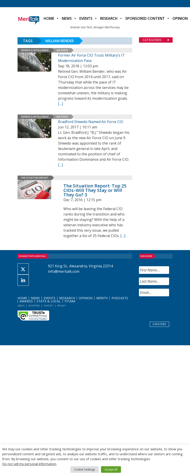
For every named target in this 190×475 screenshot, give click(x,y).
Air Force (62, 50)
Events (85, 18)
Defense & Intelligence (35, 50)
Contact (48, 305)
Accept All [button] (111, 469)
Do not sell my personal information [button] (29, 464)
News (67, 18)
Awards (26, 301)
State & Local (49, 301)
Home (49, 18)
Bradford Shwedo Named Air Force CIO (90, 121)
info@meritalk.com (63, 271)
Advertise (34, 305)
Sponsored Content (145, 18)
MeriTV (102, 298)
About (21, 305)
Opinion (85, 298)
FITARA (70, 301)
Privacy (61, 305)
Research (109, 18)
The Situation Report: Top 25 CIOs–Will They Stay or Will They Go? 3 (94, 190)
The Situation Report (34, 177)
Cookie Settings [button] (84, 469)
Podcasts (120, 298)
